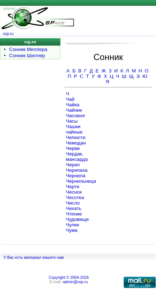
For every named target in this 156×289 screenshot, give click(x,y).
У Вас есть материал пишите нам (34, 257)
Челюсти (75, 137)
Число (73, 203)
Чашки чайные (74, 129)
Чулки (72, 224)
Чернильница (81, 181)
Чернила (75, 175)
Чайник (74, 110)
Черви (73, 148)
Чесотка (75, 197)
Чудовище (77, 219)
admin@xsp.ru (75, 282)
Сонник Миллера (28, 49)
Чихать (73, 208)
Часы (72, 121)
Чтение (74, 214)
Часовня (75, 115)
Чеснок (74, 192)
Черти (72, 186)
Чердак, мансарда (77, 156)
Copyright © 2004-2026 (69, 277)
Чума (71, 230)
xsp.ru (8, 33)
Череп (73, 164)
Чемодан (76, 143)
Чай (70, 99)
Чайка (72, 104)
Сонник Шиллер (27, 55)
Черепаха (77, 170)
